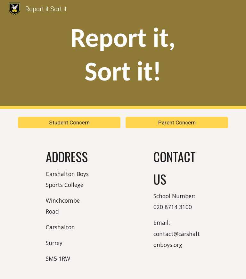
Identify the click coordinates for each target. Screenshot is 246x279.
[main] (123, 54)
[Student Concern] (69, 123)
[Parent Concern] (176, 123)
